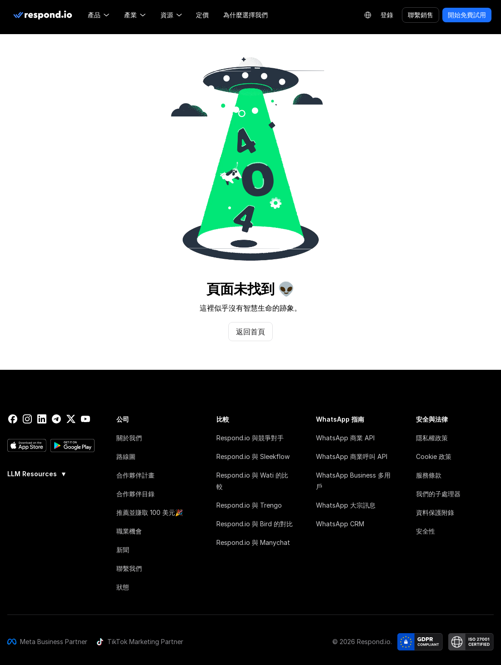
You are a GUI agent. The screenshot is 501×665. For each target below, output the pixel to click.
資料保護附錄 (435, 512)
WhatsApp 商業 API (345, 438)
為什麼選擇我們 (245, 15)
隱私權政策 (432, 438)
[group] (51, 473)
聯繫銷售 (420, 15)
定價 (202, 15)
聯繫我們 (129, 568)
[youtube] (85, 418)
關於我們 (129, 438)
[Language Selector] (367, 15)
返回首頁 (250, 331)
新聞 (122, 550)
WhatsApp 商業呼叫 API (351, 456)
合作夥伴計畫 (135, 475)
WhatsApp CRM (340, 524)
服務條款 (428, 475)
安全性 (425, 531)
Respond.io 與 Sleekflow (253, 456)
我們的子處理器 (438, 494)
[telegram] (56, 418)
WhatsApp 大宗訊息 (346, 505)
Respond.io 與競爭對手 (250, 438)
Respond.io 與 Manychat (253, 542)
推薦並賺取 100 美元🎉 (149, 512)
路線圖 (125, 456)
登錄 (387, 15)
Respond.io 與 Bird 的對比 (254, 524)
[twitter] (70, 418)
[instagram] (27, 418)
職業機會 (129, 531)
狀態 (122, 587)
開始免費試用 (467, 15)
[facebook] (12, 418)
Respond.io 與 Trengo (249, 505)
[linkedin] (41, 418)
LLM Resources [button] (37, 474)
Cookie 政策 (433, 456)
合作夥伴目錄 (135, 494)
